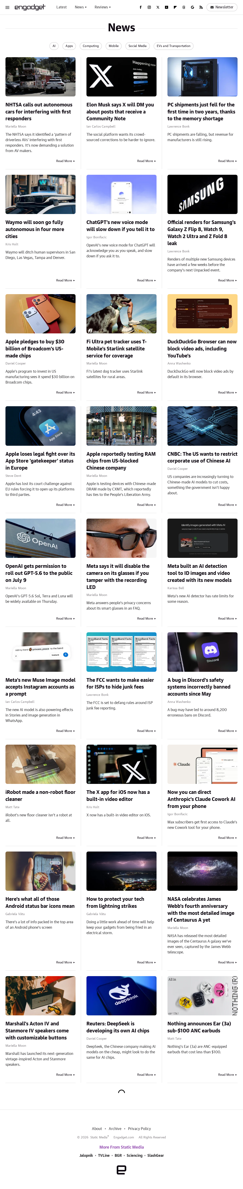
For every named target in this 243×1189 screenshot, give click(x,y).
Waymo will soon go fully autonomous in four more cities (34, 229)
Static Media (98, 1137)
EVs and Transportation (173, 46)
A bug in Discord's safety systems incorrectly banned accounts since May (198, 687)
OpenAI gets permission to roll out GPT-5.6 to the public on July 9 (38, 573)
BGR (118, 1155)
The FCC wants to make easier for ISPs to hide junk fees (120, 684)
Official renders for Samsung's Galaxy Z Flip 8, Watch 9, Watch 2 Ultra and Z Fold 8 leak (201, 233)
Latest (61, 7)
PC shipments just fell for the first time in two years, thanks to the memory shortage (201, 111)
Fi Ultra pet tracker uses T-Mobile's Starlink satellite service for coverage (116, 348)
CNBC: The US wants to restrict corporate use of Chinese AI (202, 458)
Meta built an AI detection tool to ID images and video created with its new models (199, 573)
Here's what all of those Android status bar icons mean (40, 903)
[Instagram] (149, 7)
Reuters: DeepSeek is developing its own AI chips (117, 1027)
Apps (69, 46)
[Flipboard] (175, 7)
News (79, 7)
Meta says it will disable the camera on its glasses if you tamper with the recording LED (117, 577)
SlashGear (155, 1155)
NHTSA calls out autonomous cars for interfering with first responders (38, 111)
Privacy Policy (139, 1129)
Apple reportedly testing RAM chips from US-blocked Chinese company (121, 461)
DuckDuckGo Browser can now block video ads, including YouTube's (202, 348)
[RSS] (201, 7)
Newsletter (221, 7)
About (97, 1129)
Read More (64, 161)
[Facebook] (140, 7)
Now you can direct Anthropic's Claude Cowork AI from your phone (201, 799)
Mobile (114, 46)
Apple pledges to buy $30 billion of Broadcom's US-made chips (34, 348)
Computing (91, 46)
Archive (115, 1129)
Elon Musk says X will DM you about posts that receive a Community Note (120, 111)
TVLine (104, 1155)
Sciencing (134, 1155)
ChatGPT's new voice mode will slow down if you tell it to (120, 226)
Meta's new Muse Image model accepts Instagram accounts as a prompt (40, 687)
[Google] (192, 7)
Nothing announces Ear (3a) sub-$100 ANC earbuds (199, 1027)
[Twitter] (157, 7)
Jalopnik (86, 1155)
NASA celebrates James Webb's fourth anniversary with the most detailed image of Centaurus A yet (200, 910)
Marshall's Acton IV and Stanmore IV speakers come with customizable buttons (37, 1030)
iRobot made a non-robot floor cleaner (40, 796)
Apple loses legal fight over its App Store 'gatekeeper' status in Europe (40, 461)
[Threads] (183, 7)
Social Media (138, 46)
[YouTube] (166, 7)
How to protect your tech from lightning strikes (115, 903)
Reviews (101, 7)
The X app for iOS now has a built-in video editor (118, 796)
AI (54, 46)
